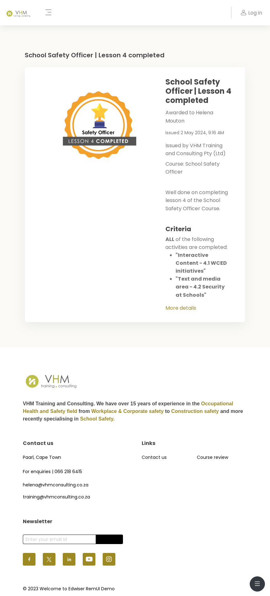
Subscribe (109, 539)
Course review (212, 457)
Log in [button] (250, 12)
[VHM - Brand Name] (18, 12)
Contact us (154, 457)
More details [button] (180, 308)
